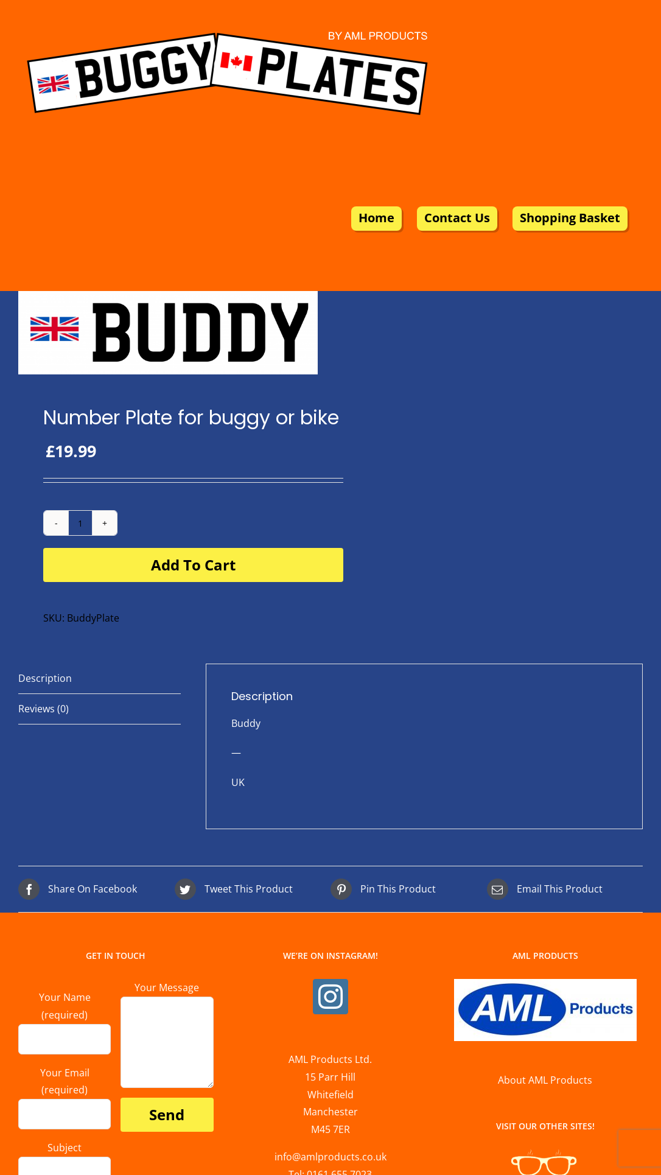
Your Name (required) (64, 1018)
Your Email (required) (64, 1093)
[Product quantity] (80, 523)
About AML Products (545, 1080)
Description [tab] (45, 678)
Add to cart (193, 565)
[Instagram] (330, 996)
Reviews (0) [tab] (43, 708)
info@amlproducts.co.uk (330, 1156)
